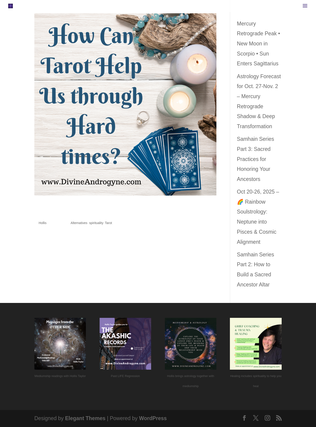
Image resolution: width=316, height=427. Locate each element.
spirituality (96, 223)
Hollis (42, 223)
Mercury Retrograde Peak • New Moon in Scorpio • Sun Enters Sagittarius (258, 44)
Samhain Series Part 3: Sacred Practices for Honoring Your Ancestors (255, 159)
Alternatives (79, 223)
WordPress (153, 418)
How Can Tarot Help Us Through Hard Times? (116, 209)
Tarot (108, 223)
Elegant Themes (85, 418)
